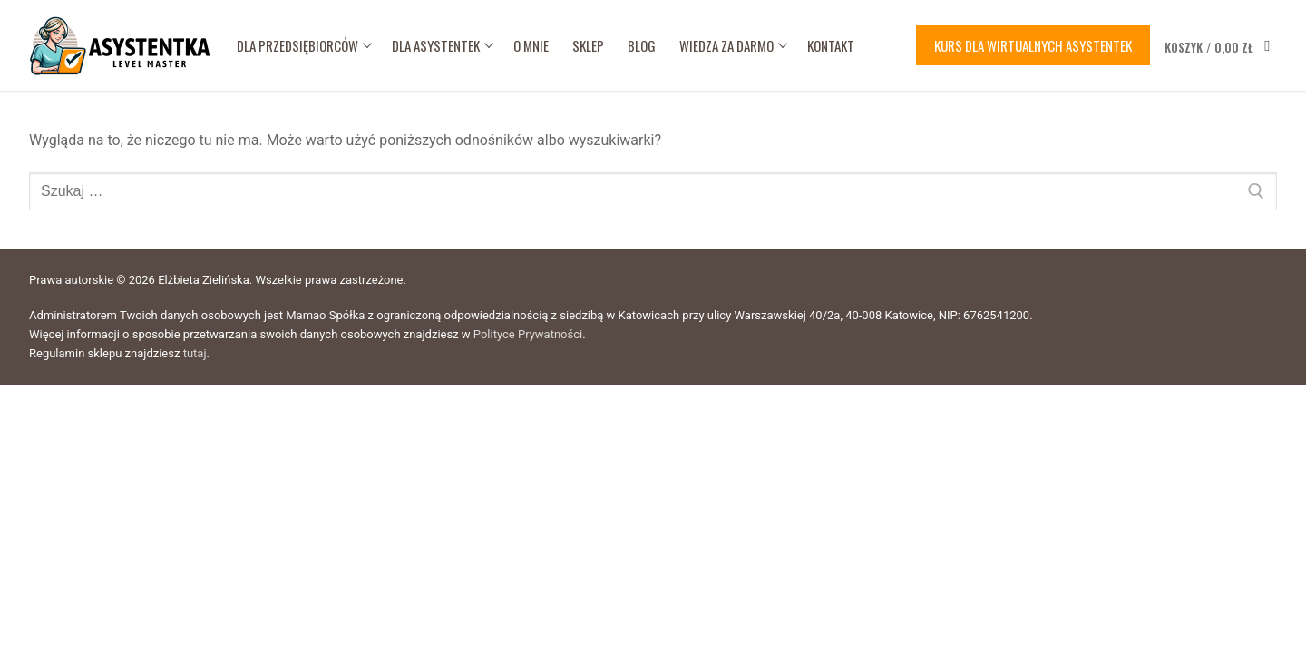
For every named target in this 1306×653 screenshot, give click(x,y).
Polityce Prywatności (527, 334)
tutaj (195, 353)
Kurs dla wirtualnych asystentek (1033, 45)
